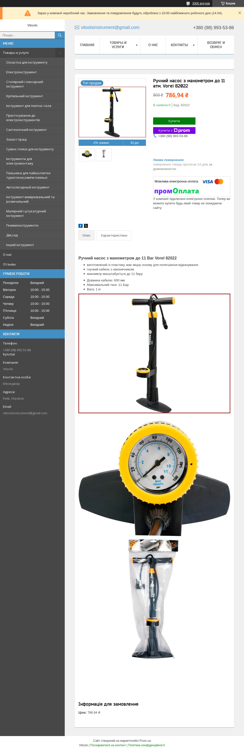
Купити (174, 121)
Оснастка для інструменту (27, 62)
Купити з (174, 130)
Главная (87, 45)
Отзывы (9, 264)
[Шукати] (60, 35)
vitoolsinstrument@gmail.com (25, 413)
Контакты (179, 45)
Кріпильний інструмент (24, 96)
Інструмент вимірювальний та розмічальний (30, 199)
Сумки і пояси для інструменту (30, 149)
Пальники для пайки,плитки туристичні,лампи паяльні (28, 175)
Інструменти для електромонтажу (19, 161)
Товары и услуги (16, 52)
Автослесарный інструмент (28, 187)
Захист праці (16, 139)
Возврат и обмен (216, 45)
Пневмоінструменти (22, 225)
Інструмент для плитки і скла (28, 105)
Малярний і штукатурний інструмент (26, 213)
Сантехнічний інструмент (26, 129)
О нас (7, 254)
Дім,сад (12, 235)
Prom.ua (145, 741)
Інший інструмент (20, 245)
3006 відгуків (201, 3)
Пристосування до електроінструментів (23, 117)
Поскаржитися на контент (108, 745)
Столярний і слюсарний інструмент (24, 84)
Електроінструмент (21, 72)
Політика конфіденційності (146, 745)
